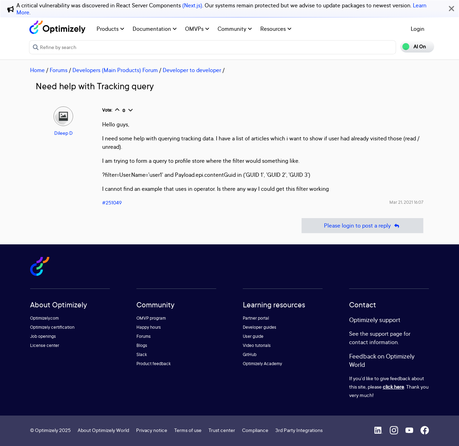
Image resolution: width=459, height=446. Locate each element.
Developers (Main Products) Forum (115, 70)
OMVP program (151, 318)
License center (44, 345)
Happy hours (148, 327)
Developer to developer (192, 70)
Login (417, 29)
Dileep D (63, 133)
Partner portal (256, 318)
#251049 (112, 202)
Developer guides (259, 327)
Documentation (155, 29)
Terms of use (188, 430)
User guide (253, 336)
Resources (275, 29)
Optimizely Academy (262, 364)
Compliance (255, 430)
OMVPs (197, 29)
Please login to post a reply (362, 226)
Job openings (43, 336)
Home (37, 70)
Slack (141, 354)
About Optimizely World (103, 430)
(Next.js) (192, 5)
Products (110, 29)
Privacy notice (151, 430)
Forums (59, 70)
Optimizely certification (52, 327)
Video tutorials (257, 345)
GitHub (249, 354)
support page (386, 333)
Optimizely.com (44, 318)
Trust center (222, 430)
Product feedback (153, 364)
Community (235, 29)
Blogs (141, 345)
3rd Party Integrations (299, 430)
